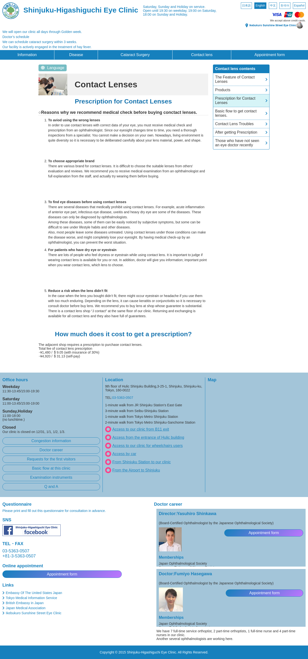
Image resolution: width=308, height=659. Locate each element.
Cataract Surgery (135, 55)
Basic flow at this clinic (51, 468)
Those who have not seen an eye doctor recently (237, 143)
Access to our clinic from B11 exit (140, 429)
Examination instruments (51, 477)
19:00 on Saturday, (202, 11)
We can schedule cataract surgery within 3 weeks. (39, 42)
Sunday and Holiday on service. (181, 7)
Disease (76, 55)
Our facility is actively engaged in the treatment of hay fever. (46, 47)
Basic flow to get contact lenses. (236, 113)
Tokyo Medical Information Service (31, 598)
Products (222, 90)
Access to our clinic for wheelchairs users (147, 446)
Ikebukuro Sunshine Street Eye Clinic (33, 613)
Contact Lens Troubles (234, 124)
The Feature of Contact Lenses (235, 79)
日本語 (246, 5)
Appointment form (270, 55)
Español (299, 5)
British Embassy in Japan (25, 603)
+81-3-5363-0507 (19, 556)
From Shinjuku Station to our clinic (141, 462)
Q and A (51, 487)
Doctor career (51, 450)
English (260, 5)
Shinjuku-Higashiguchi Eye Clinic (80, 10)
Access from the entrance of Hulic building (148, 437)
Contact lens (201, 55)
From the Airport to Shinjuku (136, 470)
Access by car (124, 454)
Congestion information (51, 441)
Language (52, 68)
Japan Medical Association (25, 608)
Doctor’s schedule (15, 37)
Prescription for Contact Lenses (235, 100)
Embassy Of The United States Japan (34, 593)
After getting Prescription (236, 132)
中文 (273, 5)
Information (27, 55)
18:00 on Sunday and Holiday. (165, 14)
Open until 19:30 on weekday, (165, 11)
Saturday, (150, 7)
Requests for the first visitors (51, 459)
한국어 (285, 5)
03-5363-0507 (122, 398)
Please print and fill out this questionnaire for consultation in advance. (54, 511)
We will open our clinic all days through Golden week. (42, 32)
